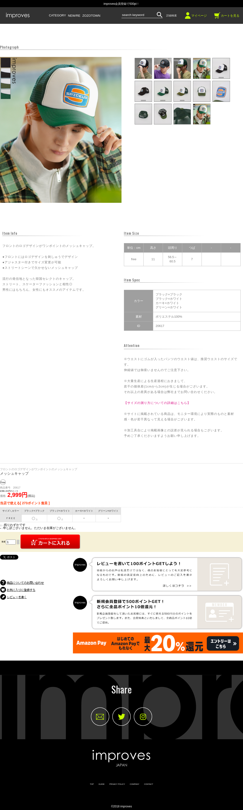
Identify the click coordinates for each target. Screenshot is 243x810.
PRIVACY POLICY (117, 784)
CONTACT (148, 784)
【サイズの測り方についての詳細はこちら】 (157, 403)
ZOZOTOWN (91, 15)
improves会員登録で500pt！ (122, 3)
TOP (92, 784)
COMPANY (134, 784)
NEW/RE (74, 15)
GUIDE (102, 784)
